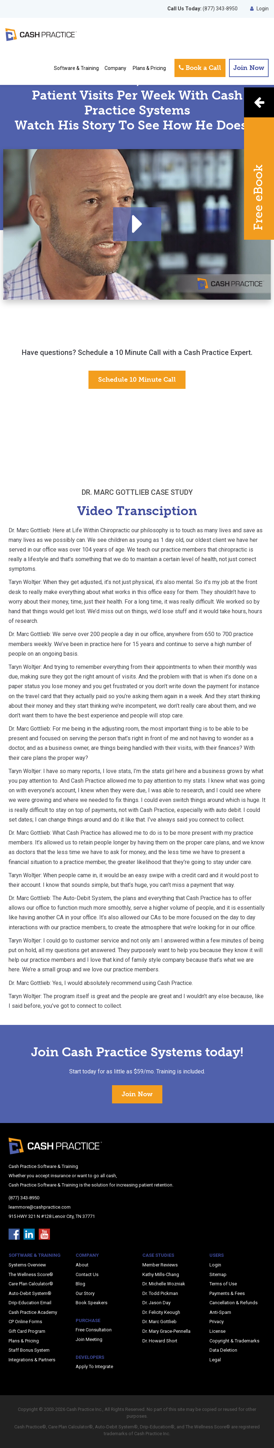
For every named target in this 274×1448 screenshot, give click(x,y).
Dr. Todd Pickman (160, 1293)
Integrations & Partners (32, 1359)
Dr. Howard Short (159, 1340)
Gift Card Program (27, 1331)
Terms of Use (223, 1283)
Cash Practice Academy (33, 1312)
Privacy (216, 1321)
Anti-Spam (220, 1312)
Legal (215, 1359)
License (217, 1331)
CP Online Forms (25, 1321)
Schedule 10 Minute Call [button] (137, 379)
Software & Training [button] (76, 68)
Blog (80, 1283)
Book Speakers (91, 1302)
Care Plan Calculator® (31, 1283)
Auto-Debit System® (30, 1293)
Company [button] (115, 68)
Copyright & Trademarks (234, 1340)
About (82, 1264)
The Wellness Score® (31, 1274)
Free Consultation (94, 1329)
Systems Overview (27, 1264)
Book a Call (200, 68)
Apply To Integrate (94, 1366)
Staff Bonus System (29, 1350)
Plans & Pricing (149, 68)
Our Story (85, 1293)
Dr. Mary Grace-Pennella (166, 1331)
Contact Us (87, 1274)
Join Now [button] (248, 68)
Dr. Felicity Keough (161, 1312)
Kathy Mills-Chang (160, 1274)
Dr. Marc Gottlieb (159, 1321)
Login (259, 8)
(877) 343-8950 (202, 8)
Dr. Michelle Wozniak (163, 1283)
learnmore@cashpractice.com (40, 1207)
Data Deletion (223, 1350)
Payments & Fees (227, 1293)
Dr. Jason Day (156, 1302)
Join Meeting (89, 1339)
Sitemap (218, 1274)
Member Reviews (160, 1264)
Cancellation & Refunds (233, 1302)
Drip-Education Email (30, 1302)
